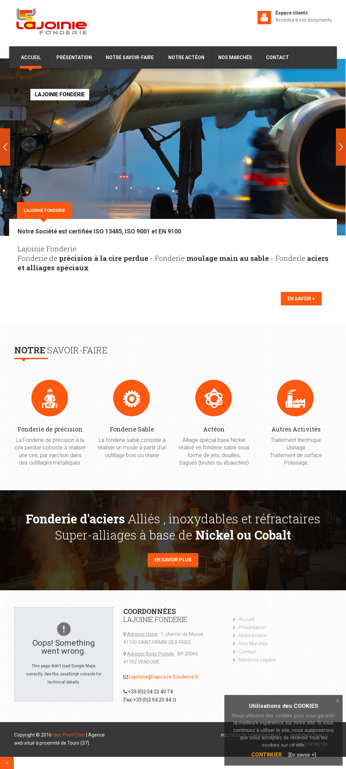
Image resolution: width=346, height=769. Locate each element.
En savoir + (301, 298)
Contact (277, 57)
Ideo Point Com (69, 735)
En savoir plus (173, 560)
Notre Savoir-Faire (130, 57)
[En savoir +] (302, 755)
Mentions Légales (257, 660)
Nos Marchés (235, 57)
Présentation (74, 57)
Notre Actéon (186, 57)
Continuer (266, 754)
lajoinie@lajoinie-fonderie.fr (164, 676)
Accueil (31, 57)
